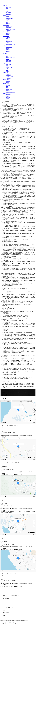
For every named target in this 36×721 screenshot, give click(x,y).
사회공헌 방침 (9, 41)
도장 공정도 (8, 30)
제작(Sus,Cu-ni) (9, 18)
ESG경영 (8, 37)
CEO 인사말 (8, 7)
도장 (7, 21)
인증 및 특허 (8, 12)
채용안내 (8, 49)
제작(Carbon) (8, 16)
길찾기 (34, 422)
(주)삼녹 (2, 401)
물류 (7, 22)
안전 (7, 40)
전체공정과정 (9, 26)
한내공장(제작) (28, 401)
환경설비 (8, 34)
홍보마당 (8, 51)
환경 (7, 38)
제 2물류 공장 (14, 401)
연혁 (7, 8)
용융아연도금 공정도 (10, 29)
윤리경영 (8, 42)
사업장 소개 (8, 14)
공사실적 (8, 23)
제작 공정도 (8, 27)
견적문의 (8, 48)
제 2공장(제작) (8, 401)
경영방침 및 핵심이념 (10, 10)
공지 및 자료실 (9, 47)
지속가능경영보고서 (10, 44)
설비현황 (8, 33)
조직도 (7, 11)
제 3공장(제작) (21, 401)
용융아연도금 (9, 19)
